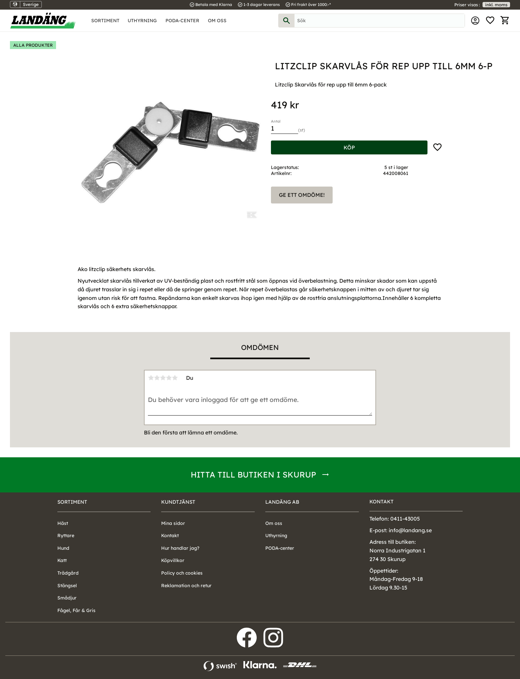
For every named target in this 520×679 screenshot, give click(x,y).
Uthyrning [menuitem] (142, 21)
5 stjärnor (175, 378)
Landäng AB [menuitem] (282, 502)
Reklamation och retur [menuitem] (186, 586)
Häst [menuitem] (62, 523)
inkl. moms (496, 4)
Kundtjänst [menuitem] (178, 502)
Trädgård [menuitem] (68, 573)
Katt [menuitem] (62, 560)
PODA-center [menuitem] (182, 21)
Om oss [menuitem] (217, 21)
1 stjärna (151, 378)
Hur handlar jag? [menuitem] (180, 548)
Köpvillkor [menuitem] (172, 560)
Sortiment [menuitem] (105, 21)
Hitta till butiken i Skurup (253, 475)
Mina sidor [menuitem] (475, 21)
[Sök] (286, 20)
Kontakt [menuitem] (170, 535)
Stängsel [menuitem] (67, 586)
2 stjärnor (157, 378)
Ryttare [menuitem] (65, 535)
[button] (490, 20)
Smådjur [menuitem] (67, 598)
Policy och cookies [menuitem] (182, 573)
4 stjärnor (169, 378)
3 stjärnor (163, 378)
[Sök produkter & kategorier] (379, 20)
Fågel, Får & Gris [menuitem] (76, 610)
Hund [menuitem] (63, 548)
